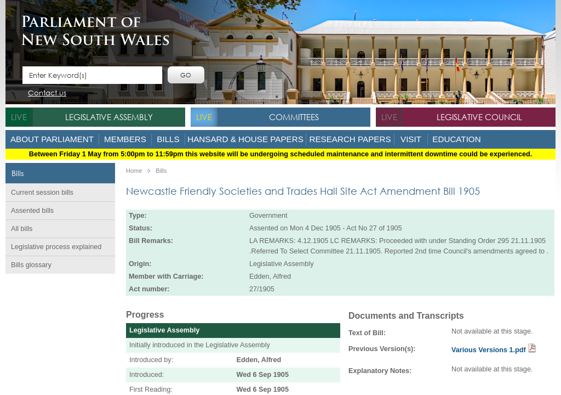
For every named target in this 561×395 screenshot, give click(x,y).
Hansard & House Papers (245, 139)
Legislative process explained (56, 247)
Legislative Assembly (109, 116)
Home (134, 171)
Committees (294, 116)
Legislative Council (479, 116)
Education (456, 139)
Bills (168, 139)
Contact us (47, 93)
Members (125, 139)
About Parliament (52, 139)
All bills (21, 229)
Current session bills (42, 192)
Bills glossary (31, 265)
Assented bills (32, 211)
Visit (410, 139)
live (19, 116)
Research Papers (350, 139)
